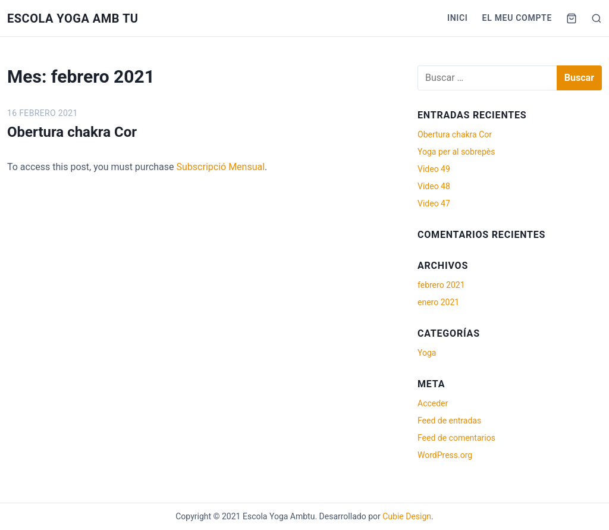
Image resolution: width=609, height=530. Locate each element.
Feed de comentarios (456, 438)
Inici (457, 18)
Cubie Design (406, 516)
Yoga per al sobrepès (456, 151)
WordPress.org (444, 455)
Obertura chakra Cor (72, 132)
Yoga (426, 352)
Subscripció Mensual (221, 167)
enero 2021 (438, 302)
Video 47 (433, 203)
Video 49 (433, 169)
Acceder (432, 403)
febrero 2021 (441, 285)
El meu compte (517, 18)
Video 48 (433, 186)
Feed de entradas (449, 420)
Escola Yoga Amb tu (73, 18)
